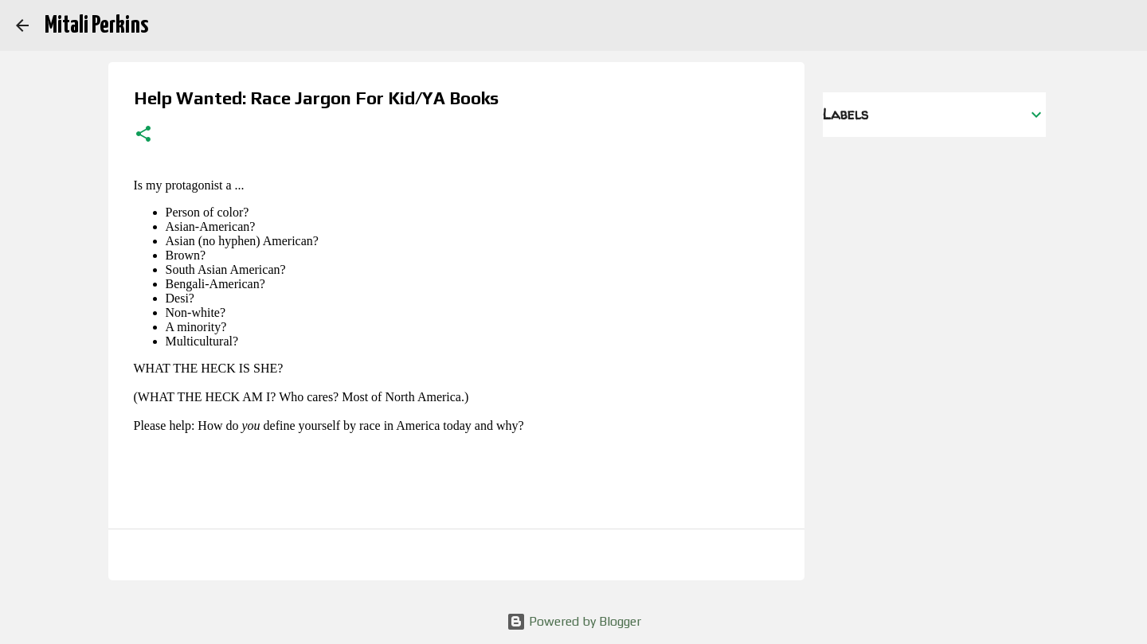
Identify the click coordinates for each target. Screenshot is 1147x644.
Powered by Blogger (574, 621)
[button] (143, 135)
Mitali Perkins (96, 25)
